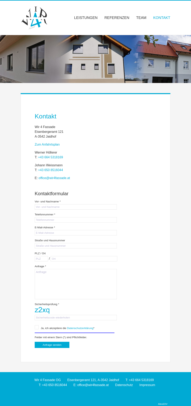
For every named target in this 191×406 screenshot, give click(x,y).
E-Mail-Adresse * (45, 227)
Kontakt (161, 18)
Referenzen (116, 18)
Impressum (147, 385)
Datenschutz (124, 385)
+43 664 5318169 (50, 157)
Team (141, 18)
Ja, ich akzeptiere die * (65, 328)
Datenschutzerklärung (80, 328)
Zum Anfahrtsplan (47, 144)
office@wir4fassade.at (54, 178)
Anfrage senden (52, 344)
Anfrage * (40, 266)
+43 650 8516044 (50, 170)
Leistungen (86, 18)
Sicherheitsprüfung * (47, 304)
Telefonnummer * (45, 214)
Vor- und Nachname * (48, 201)
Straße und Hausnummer (50, 240)
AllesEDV (162, 404)
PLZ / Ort (40, 253)
